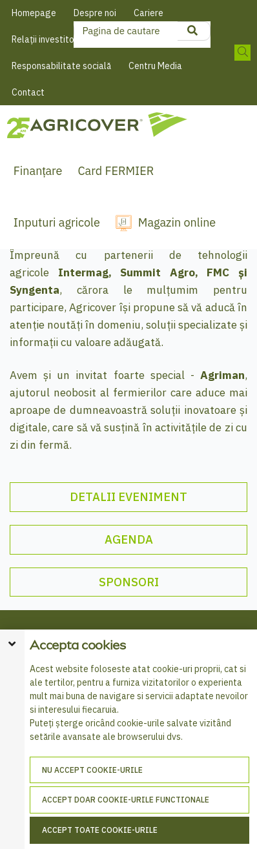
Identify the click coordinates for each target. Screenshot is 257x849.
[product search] (192, 31)
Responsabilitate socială (61, 66)
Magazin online (177, 222)
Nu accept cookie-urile (92, 770)
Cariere (148, 13)
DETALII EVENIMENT (128, 496)
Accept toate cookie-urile (100, 830)
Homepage (34, 13)
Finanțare (38, 170)
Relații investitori (45, 39)
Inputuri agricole (57, 222)
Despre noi (95, 13)
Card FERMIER (115, 170)
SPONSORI (129, 582)
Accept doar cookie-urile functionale (125, 799)
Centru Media (155, 66)
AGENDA (129, 539)
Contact (28, 92)
